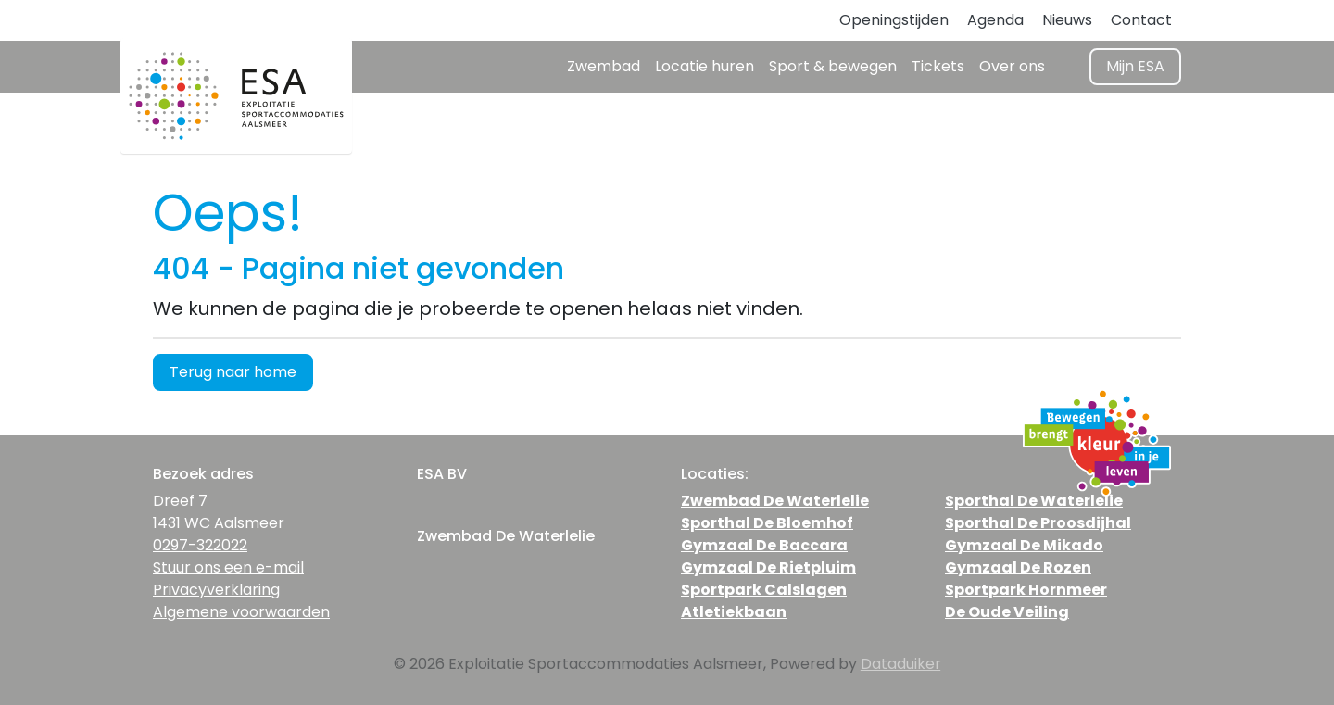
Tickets (938, 66)
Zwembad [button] (603, 66)
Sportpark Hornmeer (1026, 589)
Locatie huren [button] (704, 66)
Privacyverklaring (216, 589)
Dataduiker (901, 663)
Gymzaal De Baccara (764, 545)
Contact (1141, 20)
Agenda (995, 20)
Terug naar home (233, 372)
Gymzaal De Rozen (1018, 567)
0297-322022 (200, 545)
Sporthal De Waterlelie (1034, 500)
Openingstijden (894, 20)
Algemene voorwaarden (241, 612)
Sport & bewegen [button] (833, 66)
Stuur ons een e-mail (228, 567)
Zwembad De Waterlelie (775, 500)
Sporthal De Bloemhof (767, 523)
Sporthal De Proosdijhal (1038, 523)
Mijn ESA (1135, 66)
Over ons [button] (1012, 66)
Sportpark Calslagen (764, 589)
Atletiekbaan (734, 612)
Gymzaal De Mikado (1024, 545)
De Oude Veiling (1007, 612)
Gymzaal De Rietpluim (768, 567)
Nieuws (1067, 20)
